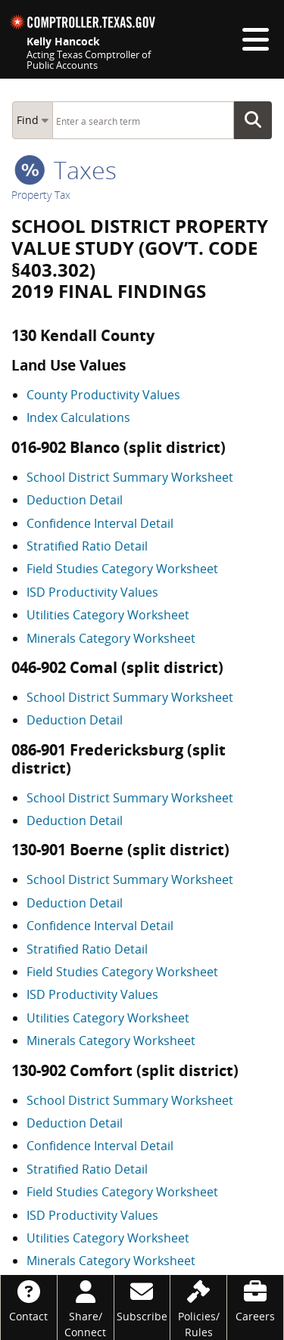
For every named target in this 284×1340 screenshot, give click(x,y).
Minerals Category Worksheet (111, 638)
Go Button (257, 120)
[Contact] (29, 1299)
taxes (65, 170)
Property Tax (40, 195)
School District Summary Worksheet (130, 477)
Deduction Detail (75, 500)
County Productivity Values (103, 394)
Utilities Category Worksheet (108, 614)
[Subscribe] (142, 1299)
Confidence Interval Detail (100, 523)
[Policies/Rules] (198, 1307)
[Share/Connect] (86, 1307)
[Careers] (255, 1299)
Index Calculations (78, 417)
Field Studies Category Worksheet (122, 568)
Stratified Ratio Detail (87, 546)
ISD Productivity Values (92, 592)
